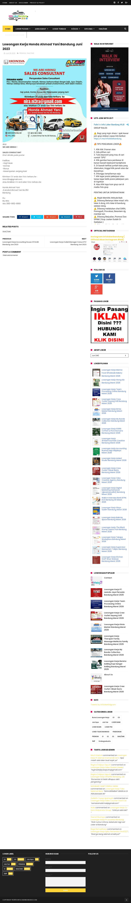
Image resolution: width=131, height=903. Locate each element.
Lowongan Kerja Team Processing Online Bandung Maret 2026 (114, 391)
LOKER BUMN (96, 727)
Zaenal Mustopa (98, 817)
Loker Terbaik (59, 29)
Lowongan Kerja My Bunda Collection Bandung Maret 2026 (113, 421)
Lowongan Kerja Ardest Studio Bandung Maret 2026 (114, 459)
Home (5, 3)
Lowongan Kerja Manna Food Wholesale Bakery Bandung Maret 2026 (112, 373)
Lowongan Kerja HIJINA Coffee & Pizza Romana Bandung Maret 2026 (112, 430)
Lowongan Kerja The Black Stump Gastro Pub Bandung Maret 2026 (114, 529)
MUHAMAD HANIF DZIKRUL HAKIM (104, 786)
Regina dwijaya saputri (101, 765)
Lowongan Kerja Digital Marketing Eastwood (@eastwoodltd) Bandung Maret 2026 (113, 491)
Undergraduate (105, 741)
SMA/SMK (103, 29)
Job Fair (105, 722)
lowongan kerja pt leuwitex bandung (107, 819)
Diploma (88, 29)
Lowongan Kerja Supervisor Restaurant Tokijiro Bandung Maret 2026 (114, 549)
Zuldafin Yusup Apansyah (102, 798)
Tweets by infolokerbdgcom (103, 704)
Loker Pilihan (22, 29)
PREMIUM (22, 53)
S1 (102, 736)
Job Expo (95, 722)
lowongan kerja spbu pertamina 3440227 (109, 831)
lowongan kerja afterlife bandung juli (107, 776)
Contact (108, 578)
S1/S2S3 (74, 29)
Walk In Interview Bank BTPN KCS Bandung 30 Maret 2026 (114, 499)
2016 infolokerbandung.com (25, 900)
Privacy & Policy (37, 3)
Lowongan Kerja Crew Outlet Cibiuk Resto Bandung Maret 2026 (111, 470)
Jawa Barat (40, 29)
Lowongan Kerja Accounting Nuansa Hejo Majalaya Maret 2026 (114, 450)
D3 (119, 717)
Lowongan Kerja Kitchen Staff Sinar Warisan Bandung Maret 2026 (112, 559)
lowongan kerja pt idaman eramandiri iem (109, 756)
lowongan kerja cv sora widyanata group (109, 808)
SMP (93, 741)
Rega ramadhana (99, 829)
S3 (113, 736)
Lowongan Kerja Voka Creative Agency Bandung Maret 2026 (113, 480)
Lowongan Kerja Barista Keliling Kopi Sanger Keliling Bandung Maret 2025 (115, 665)
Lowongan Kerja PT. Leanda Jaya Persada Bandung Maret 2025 (114, 592)
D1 (113, 717)
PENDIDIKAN (117, 732)
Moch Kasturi (96, 755)
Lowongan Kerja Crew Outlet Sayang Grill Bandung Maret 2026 (114, 401)
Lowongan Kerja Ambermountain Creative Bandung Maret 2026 (113, 440)
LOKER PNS (108, 727)
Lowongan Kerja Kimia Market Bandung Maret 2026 (112, 411)
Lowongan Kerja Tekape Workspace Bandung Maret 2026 (114, 539)
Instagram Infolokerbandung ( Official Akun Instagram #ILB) (108, 238)
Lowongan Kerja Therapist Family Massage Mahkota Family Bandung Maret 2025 (116, 640)
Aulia (93, 807)
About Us (13, 3)
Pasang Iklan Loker (14, 35)
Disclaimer (23, 3)
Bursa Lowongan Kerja (100, 717)
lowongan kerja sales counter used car (108, 800)
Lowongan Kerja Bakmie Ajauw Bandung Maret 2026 (114, 518)
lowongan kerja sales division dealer (107, 767)
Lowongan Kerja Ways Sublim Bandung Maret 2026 (114, 508)
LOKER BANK (116, 722)
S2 (108, 736)
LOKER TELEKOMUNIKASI (100, 732)
